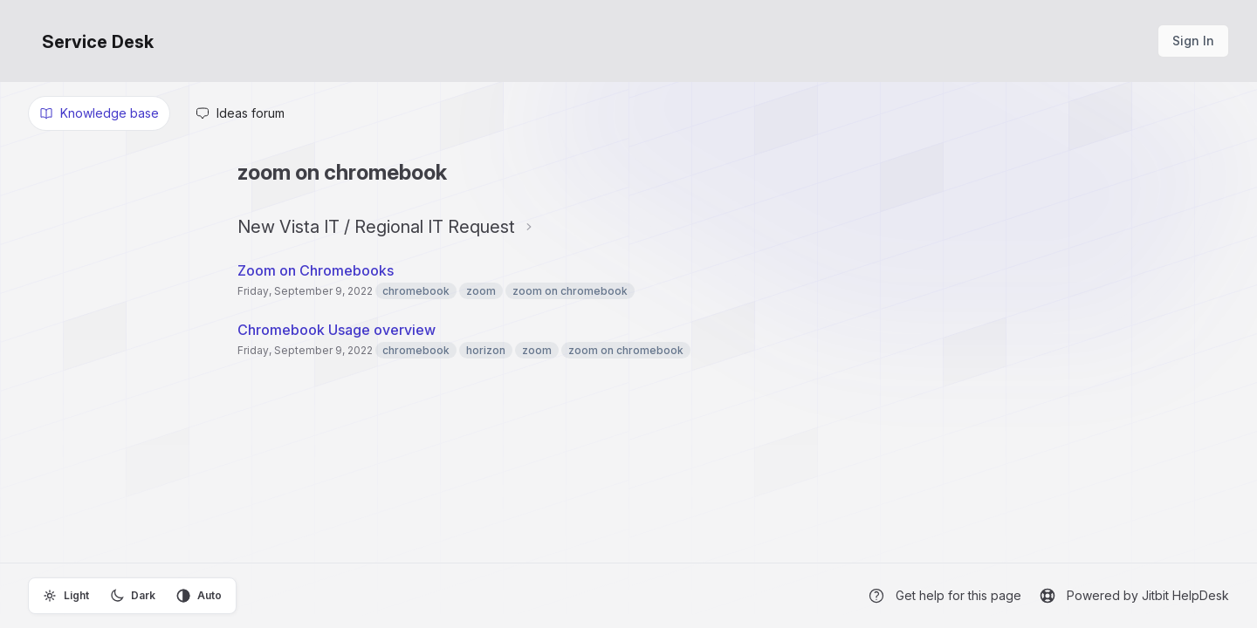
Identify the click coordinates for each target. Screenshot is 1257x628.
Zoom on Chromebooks (315, 270)
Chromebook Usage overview (336, 329)
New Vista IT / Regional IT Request (376, 226)
